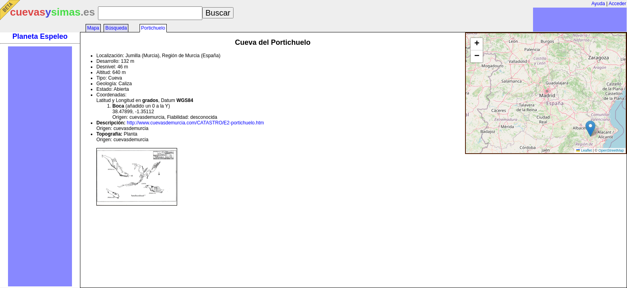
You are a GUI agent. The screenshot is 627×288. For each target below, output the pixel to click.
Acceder (617, 3)
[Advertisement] (40, 166)
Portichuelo (153, 28)
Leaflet (584, 150)
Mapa (93, 28)
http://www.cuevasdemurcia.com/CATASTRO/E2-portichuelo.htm (195, 123)
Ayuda (598, 3)
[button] (590, 128)
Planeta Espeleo (40, 36)
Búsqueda (116, 28)
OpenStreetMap (611, 150)
